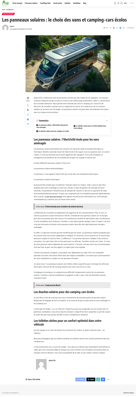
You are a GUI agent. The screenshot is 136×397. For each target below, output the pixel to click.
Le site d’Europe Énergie (54, 197)
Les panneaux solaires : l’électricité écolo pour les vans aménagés (52, 127)
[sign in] (115, 3)
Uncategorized (10, 9)
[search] (121, 3)
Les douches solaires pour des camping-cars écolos (53, 132)
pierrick (12, 27)
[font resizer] (125, 3)
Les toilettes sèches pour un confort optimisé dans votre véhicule (90, 128)
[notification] (118, 3)
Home (3, 9)
